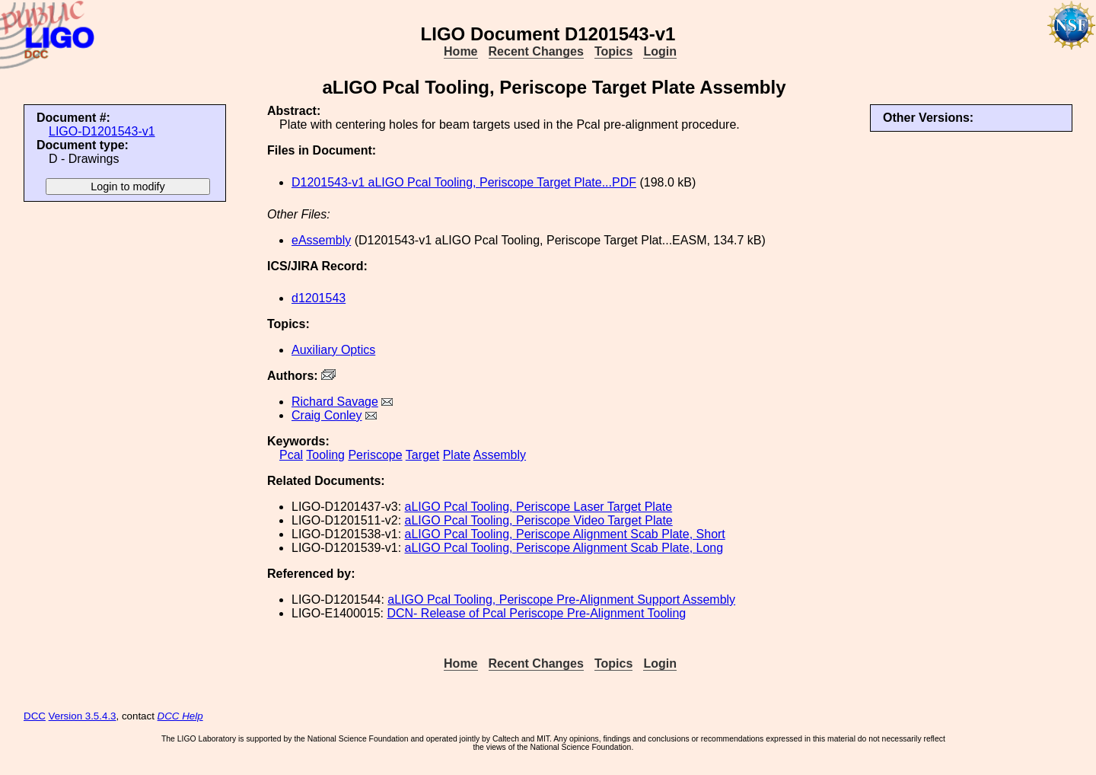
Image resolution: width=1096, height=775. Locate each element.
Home (460, 51)
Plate (456, 454)
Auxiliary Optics (333, 349)
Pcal (291, 454)
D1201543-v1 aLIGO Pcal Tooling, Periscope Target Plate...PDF (464, 182)
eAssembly (321, 240)
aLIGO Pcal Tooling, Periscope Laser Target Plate (539, 506)
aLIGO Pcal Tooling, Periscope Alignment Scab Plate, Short (565, 534)
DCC (35, 716)
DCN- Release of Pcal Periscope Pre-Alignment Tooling (536, 613)
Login (660, 51)
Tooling (325, 454)
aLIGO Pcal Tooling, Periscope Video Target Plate (539, 520)
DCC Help (180, 716)
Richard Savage (335, 401)
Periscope (375, 454)
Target (422, 454)
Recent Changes (536, 51)
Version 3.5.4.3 (82, 716)
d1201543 (319, 298)
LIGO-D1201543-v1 (102, 131)
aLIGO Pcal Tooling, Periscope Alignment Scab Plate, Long (564, 547)
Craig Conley (327, 415)
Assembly (499, 454)
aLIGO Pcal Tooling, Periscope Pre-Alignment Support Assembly (561, 599)
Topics (613, 51)
